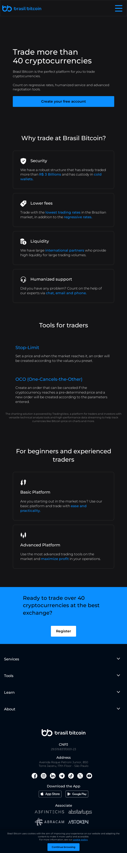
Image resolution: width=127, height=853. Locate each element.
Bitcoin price (60, 421)
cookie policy (80, 839)
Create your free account (63, 101)
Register (63, 637)
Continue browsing (63, 847)
